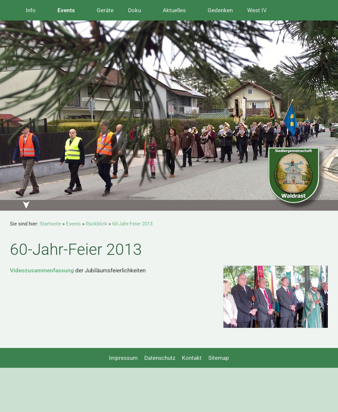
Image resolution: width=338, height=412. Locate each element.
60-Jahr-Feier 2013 (132, 224)
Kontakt (192, 358)
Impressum (123, 358)
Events (73, 224)
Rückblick (96, 224)
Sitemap (218, 358)
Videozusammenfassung (42, 270)
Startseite (50, 224)
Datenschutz (159, 358)
